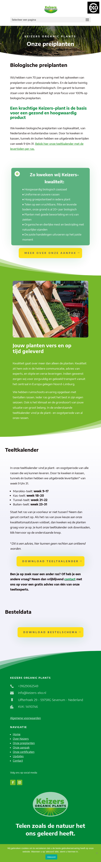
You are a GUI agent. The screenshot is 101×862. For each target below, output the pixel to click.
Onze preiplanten (24, 743)
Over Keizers (21, 738)
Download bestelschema (50, 632)
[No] (96, 853)
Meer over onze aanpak (50, 253)
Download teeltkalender (50, 561)
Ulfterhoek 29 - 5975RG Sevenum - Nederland (50, 700)
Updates (18, 756)
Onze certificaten (23, 752)
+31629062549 (28, 686)
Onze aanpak (21, 747)
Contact (18, 760)
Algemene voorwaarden (25, 718)
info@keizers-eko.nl (32, 693)
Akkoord (51, 857)
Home (16, 734)
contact (69, 579)
